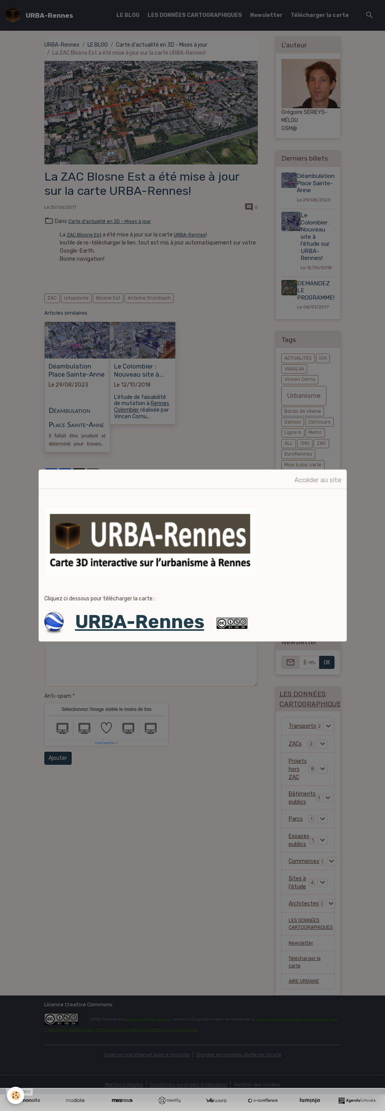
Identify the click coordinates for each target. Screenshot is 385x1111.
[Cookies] (16, 1095)
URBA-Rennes (139, 622)
